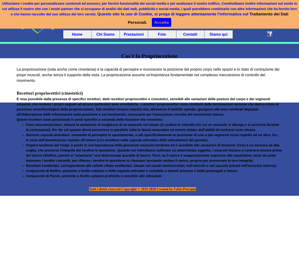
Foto (162, 34)
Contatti (190, 34)
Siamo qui (218, 34)
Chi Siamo (105, 34)
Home (77, 34)
